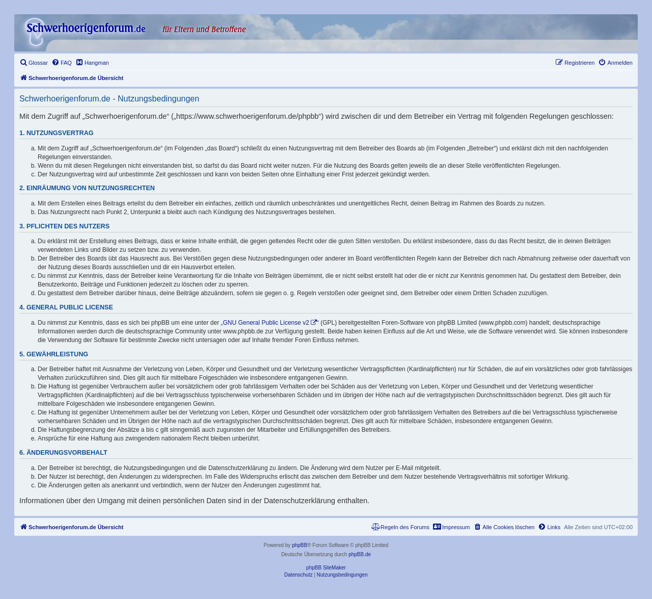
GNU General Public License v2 (266, 322)
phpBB (299, 545)
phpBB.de (359, 554)
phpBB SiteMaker (326, 567)
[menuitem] (33, 63)
